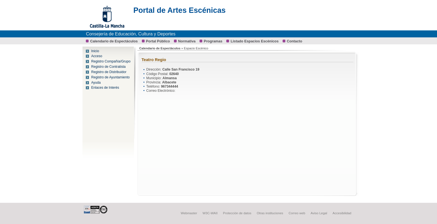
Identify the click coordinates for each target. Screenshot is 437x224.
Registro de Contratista (108, 67)
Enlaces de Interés (105, 88)
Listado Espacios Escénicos (254, 41)
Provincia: (154, 82)
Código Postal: (157, 74)
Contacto (294, 41)
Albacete (169, 82)
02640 (174, 74)
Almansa (169, 78)
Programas (213, 41)
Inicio (95, 51)
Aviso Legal (319, 213)
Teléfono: (153, 86)
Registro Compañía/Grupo (110, 61)
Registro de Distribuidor (108, 72)
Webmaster (189, 213)
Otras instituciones (270, 213)
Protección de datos (237, 213)
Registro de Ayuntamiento (110, 77)
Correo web (297, 213)
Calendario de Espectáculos (114, 41)
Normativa (187, 41)
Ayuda (96, 83)
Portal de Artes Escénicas (179, 10)
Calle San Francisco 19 (180, 69)
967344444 (169, 86)
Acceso (96, 56)
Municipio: (154, 78)
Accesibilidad (341, 213)
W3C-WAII (210, 213)
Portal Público (158, 41)
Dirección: (154, 69)
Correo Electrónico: (160, 91)
